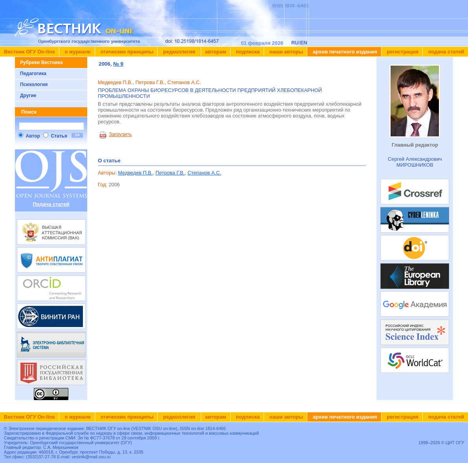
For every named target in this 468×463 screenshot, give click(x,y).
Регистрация (402, 52)
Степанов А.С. (204, 173)
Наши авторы (285, 52)
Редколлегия (179, 52)
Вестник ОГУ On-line (29, 52)
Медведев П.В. (135, 173)
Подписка (247, 52)
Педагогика (33, 73)
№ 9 (118, 64)
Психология (34, 84)
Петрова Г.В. (170, 173)
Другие (28, 95)
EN (303, 43)
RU (295, 43)
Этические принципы (126, 52)
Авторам (215, 52)
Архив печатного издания (344, 52)
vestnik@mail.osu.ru (91, 456)
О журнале (77, 52)
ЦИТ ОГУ (455, 442)
